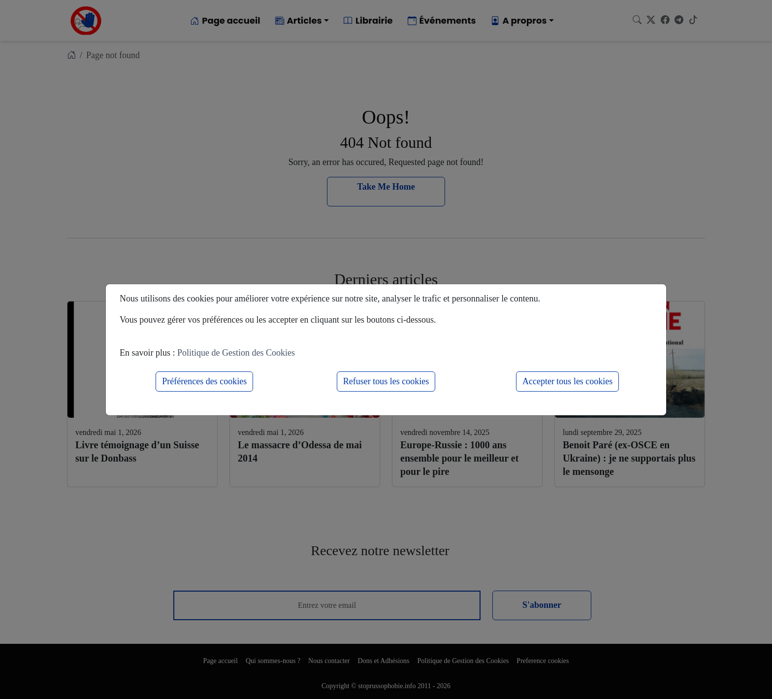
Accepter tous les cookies (567, 381)
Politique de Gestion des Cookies (236, 353)
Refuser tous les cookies (386, 381)
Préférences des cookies (204, 381)
